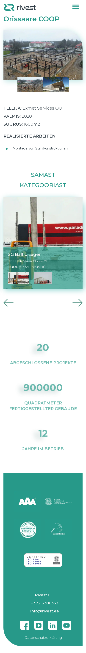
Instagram (38, 624)
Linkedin (52, 624)
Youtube (66, 624)
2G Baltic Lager (24, 254)
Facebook (24, 624)
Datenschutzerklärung (43, 637)
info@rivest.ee (44, 611)
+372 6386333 (44, 603)
